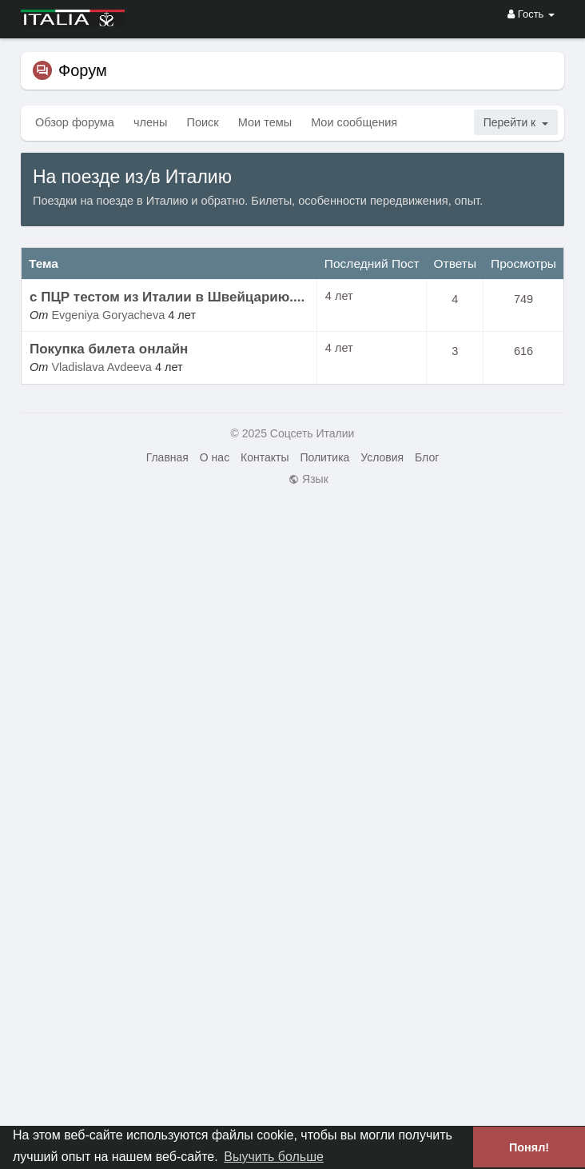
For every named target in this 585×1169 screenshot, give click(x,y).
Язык (308, 479)
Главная (167, 457)
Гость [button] (531, 14)
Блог (427, 457)
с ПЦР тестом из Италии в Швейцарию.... (167, 297)
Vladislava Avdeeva (101, 367)
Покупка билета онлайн (109, 349)
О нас (214, 457)
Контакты (265, 457)
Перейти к (516, 122)
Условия (382, 457)
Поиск (203, 122)
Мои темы (265, 122)
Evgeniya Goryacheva (108, 315)
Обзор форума (74, 122)
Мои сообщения (354, 122)
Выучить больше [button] (274, 1156)
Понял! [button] (529, 1147)
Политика (324, 457)
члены (150, 122)
